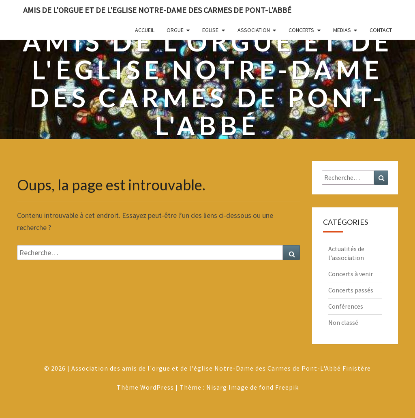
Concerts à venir (350, 274)
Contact (381, 30)
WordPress (157, 387)
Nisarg (216, 387)
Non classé (343, 322)
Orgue (175, 30)
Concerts (301, 30)
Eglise (210, 30)
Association (253, 30)
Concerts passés (350, 290)
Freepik (287, 387)
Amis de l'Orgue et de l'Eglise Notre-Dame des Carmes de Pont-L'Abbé (157, 10)
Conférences (345, 306)
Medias (342, 30)
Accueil (144, 30)
